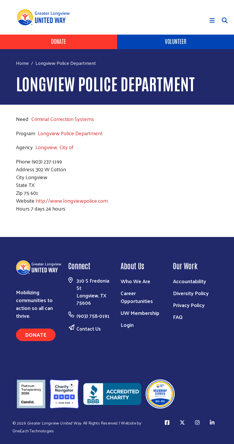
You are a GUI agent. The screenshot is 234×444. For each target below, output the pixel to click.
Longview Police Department (70, 133)
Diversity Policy (191, 292)
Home (22, 63)
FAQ (178, 316)
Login (127, 324)
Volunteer (175, 41)
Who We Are (135, 281)
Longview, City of (54, 147)
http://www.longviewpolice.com (72, 200)
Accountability (189, 281)
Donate (58, 41)
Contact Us (88, 328)
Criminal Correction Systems (62, 119)
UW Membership (140, 312)
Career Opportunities (137, 296)
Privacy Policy (189, 304)
